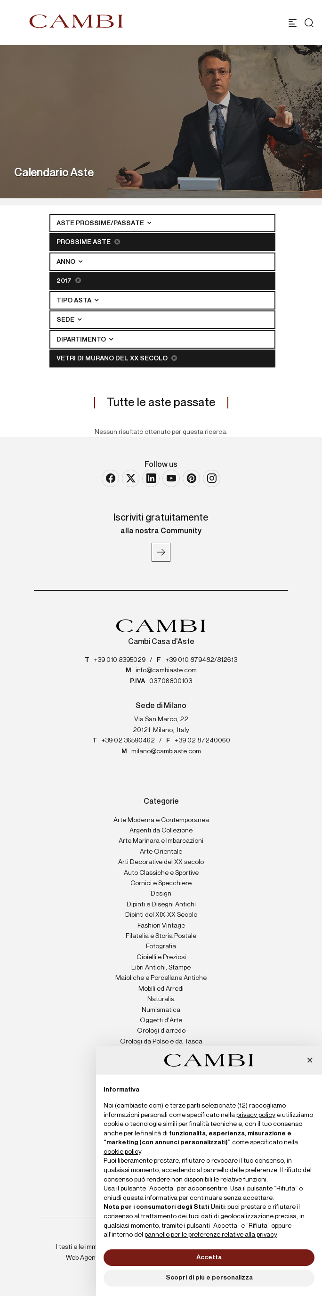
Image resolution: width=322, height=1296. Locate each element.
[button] (309, 1060)
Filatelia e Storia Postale (161, 936)
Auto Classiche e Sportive (161, 873)
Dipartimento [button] (81, 339)
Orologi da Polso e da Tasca (161, 1041)
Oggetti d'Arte (161, 1020)
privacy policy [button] (255, 1115)
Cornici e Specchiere (161, 883)
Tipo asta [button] (74, 300)
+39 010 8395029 (119, 660)
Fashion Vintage (161, 925)
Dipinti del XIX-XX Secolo (161, 915)
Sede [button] (66, 320)
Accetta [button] (209, 1257)
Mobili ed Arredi (161, 989)
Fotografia (161, 946)
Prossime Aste (88, 241)
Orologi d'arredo (161, 1030)
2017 (68, 280)
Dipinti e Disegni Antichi (161, 904)
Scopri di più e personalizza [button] (209, 1277)
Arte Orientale (161, 851)
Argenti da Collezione (161, 830)
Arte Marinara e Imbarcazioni (161, 841)
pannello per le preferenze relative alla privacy (211, 1234)
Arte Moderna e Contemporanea (161, 820)
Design (161, 893)
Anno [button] (66, 262)
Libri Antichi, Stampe (161, 967)
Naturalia (161, 999)
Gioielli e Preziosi (161, 957)
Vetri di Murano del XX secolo (116, 358)
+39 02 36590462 (128, 740)
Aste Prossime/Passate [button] (100, 223)
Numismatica (161, 1010)
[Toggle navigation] (292, 23)
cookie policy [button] (122, 1152)
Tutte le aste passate (161, 402)
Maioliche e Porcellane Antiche (161, 978)
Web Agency (84, 1258)
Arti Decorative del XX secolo (161, 862)
